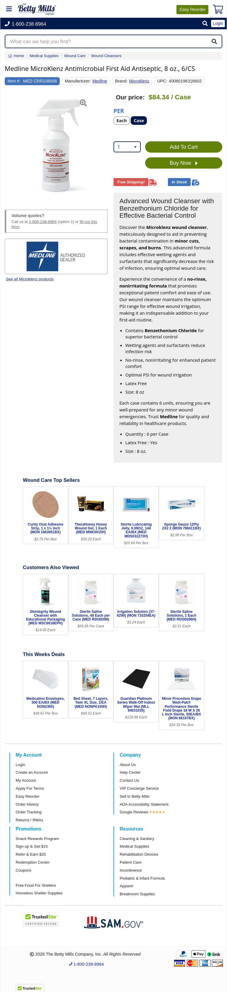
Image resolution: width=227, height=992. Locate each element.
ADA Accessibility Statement (144, 804)
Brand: (121, 81)
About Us (128, 764)
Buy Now (184, 163)
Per (119, 110)
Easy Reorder (28, 796)
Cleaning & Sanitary (137, 838)
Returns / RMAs (29, 820)
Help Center (130, 772)
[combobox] (127, 146)
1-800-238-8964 (43, 221)
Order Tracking (28, 812)
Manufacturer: (78, 81)
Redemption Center (32, 862)
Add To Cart (184, 147)
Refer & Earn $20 (31, 854)
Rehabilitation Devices (139, 854)
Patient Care (130, 862)
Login (20, 764)
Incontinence (131, 870)
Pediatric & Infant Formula (142, 878)
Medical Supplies (134, 846)
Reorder (192, 9)
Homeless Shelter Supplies (39, 893)
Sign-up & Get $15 (32, 846)
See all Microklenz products (29, 279)
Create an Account (32, 772)
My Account (26, 780)
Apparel (126, 886)
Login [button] (218, 23)
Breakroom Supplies (137, 894)
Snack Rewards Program (37, 838)
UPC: (162, 81)
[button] (205, 24)
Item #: (14, 81)
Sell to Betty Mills (134, 796)
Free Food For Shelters (36, 885)
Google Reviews (134, 812)
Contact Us (129, 780)
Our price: (130, 97)
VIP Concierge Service (139, 788)
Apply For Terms (30, 788)
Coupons (23, 870)
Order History (27, 804)
